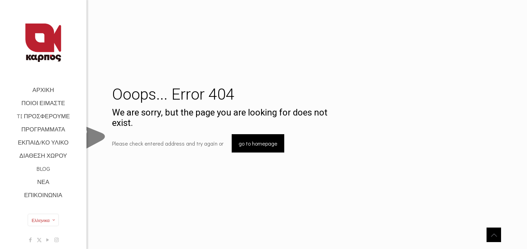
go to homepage (258, 143)
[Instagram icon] (56, 239)
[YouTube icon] (47, 239)
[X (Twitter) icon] (39, 239)
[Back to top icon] (494, 235)
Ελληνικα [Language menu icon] (43, 220)
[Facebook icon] (30, 239)
